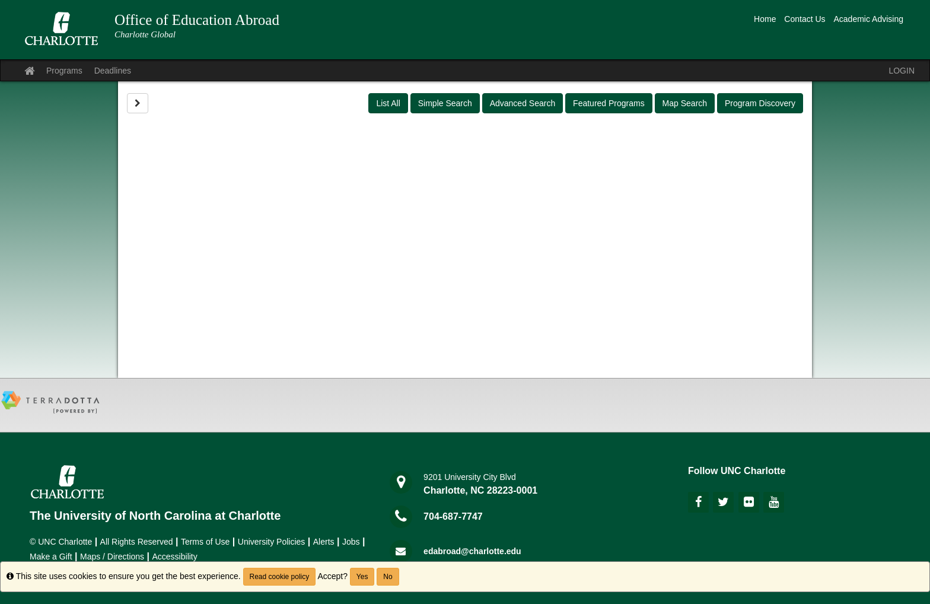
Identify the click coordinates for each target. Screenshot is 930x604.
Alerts (324, 541)
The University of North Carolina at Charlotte (155, 515)
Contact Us (804, 19)
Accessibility (175, 556)
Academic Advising (868, 19)
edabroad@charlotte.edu (472, 551)
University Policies (271, 541)
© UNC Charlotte (61, 541)
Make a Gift (51, 556)
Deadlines (112, 70)
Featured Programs (609, 103)
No (387, 577)
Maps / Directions (112, 556)
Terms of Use (205, 541)
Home (765, 19)
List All (388, 103)
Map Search (685, 103)
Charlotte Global (145, 34)
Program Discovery (760, 103)
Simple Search (445, 103)
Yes (362, 577)
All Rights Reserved (136, 541)
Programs (64, 70)
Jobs (351, 541)
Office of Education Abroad (196, 20)
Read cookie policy (280, 577)
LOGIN (901, 70)
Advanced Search (523, 103)
